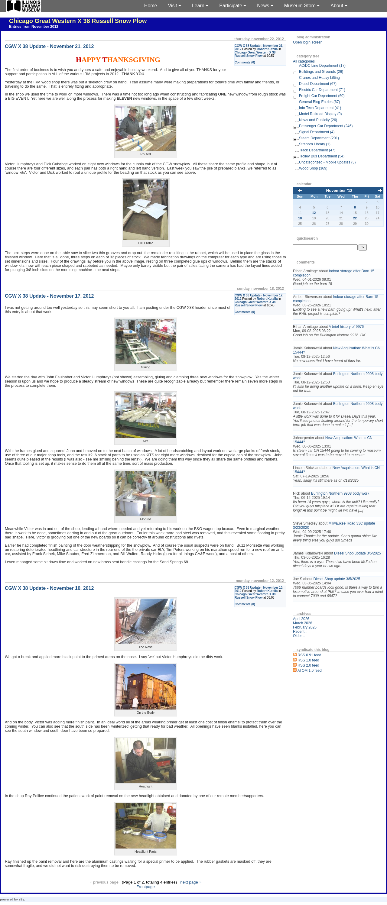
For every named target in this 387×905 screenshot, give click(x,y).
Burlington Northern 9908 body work (340, 493)
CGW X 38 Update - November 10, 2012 (49, 588)
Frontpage (145, 886)
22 (355, 218)
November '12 (339, 190)
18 (300, 218)
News (265, 5)
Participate (232, 5)
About (338, 5)
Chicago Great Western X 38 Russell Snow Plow (78, 21)
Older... (299, 636)
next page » (190, 882)
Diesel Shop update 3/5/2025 (357, 553)
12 (314, 213)
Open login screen (307, 42)
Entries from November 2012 (33, 26)
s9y (21, 899)
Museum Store (302, 5)
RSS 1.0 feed (308, 660)
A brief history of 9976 (346, 327)
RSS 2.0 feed (308, 665)
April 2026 (301, 619)
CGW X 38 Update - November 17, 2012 (49, 296)
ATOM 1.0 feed (310, 670)
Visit (174, 5)
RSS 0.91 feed (309, 655)
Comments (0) (245, 62)
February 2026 (305, 627)
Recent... (300, 631)
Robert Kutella (267, 49)
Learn (200, 5)
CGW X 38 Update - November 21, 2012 (49, 46)
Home (150, 5)
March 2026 (302, 623)
